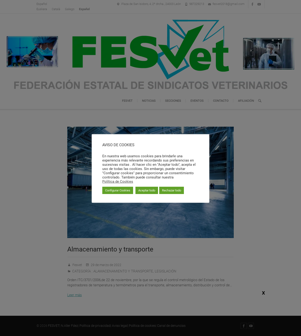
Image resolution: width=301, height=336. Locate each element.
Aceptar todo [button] (146, 190)
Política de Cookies (117, 181)
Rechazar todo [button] (171, 190)
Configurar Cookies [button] (117, 190)
